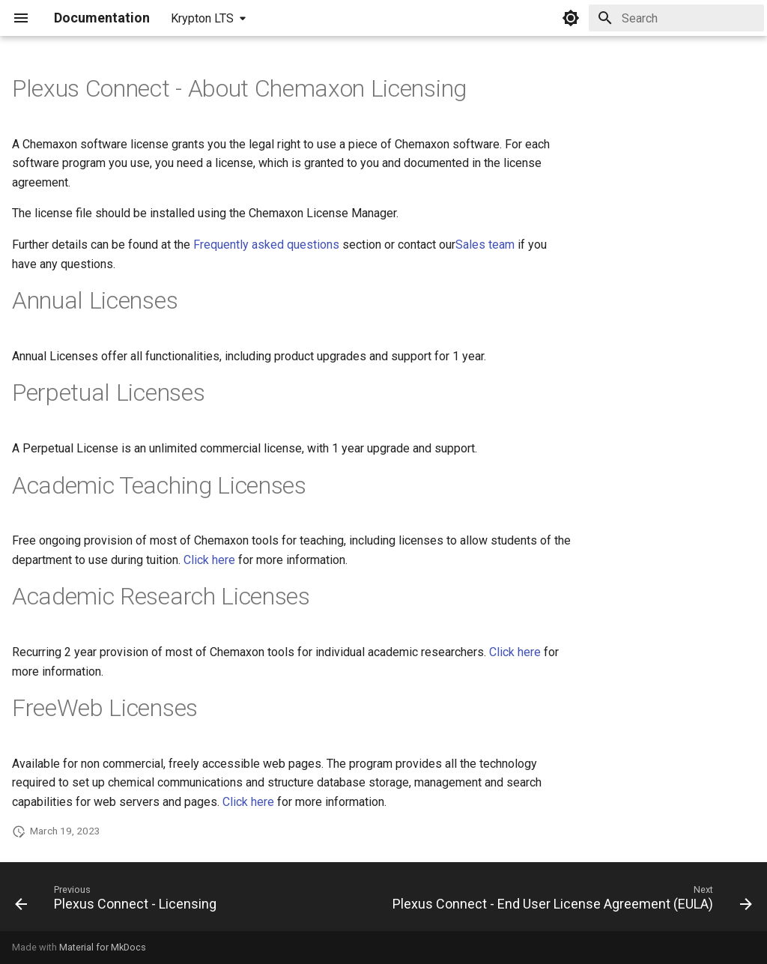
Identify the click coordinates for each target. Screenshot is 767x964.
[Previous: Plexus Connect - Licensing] (118, 901)
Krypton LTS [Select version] (202, 18)
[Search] (676, 17)
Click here (209, 560)
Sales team (485, 244)
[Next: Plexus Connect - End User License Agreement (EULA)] (570, 901)
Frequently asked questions (266, 244)
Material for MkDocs (102, 947)
